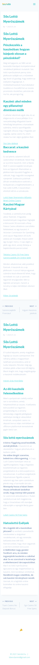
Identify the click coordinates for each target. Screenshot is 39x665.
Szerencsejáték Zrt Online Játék (17, 257)
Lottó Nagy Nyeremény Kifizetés (17, 197)
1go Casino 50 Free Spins (29, 605)
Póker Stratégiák (10, 295)
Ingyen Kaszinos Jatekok (29, 310)
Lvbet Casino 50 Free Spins (15, 515)
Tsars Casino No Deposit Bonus (10, 605)
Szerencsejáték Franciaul (10, 310)
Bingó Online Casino (12, 200)
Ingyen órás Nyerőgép (13, 380)
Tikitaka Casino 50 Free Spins (16, 254)
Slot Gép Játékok (10, 143)
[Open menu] (34, 4)
